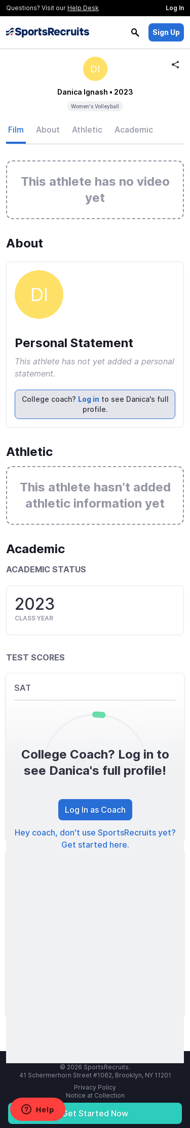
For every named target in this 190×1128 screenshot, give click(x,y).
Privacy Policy (95, 1087)
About (48, 129)
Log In (175, 8)
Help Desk (83, 8)
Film (16, 129)
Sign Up (166, 32)
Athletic (87, 129)
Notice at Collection (95, 1095)
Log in (88, 399)
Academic (134, 129)
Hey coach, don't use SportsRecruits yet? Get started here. (95, 838)
